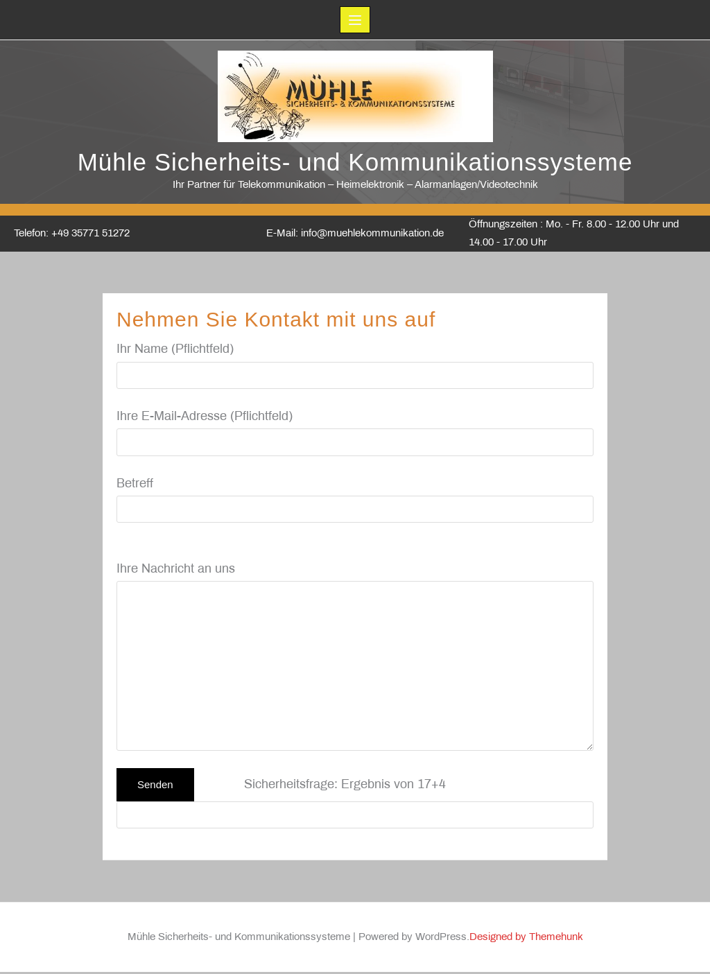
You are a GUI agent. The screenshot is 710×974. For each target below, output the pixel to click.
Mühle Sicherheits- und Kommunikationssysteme (355, 163)
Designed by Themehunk (526, 939)
